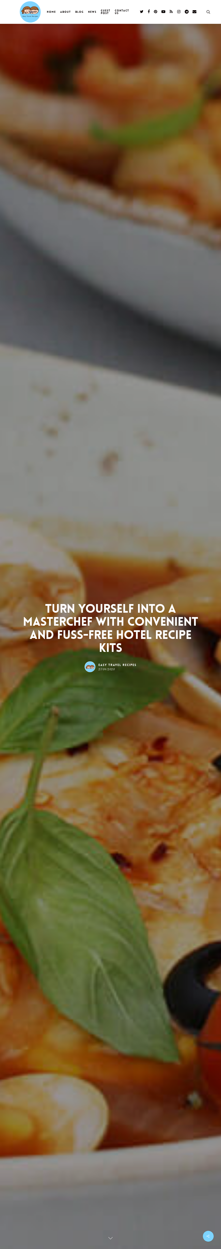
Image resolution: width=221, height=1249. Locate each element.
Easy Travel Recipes (117, 665)
